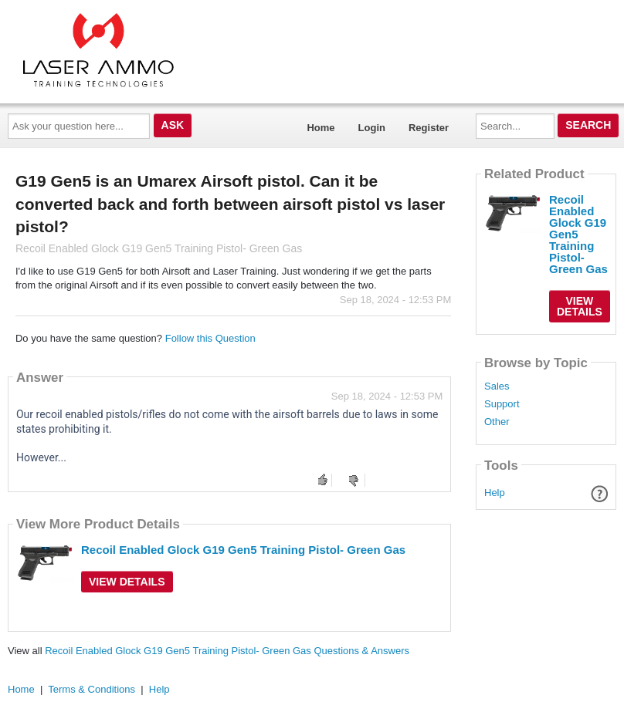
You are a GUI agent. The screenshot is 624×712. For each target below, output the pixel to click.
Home (320, 127)
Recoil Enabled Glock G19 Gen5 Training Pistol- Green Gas (243, 549)
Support (502, 404)
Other (497, 422)
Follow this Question (210, 338)
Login (371, 127)
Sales (497, 386)
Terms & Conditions (91, 689)
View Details (127, 581)
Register (429, 127)
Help (494, 492)
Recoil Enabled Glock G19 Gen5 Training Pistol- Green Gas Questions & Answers (227, 650)
